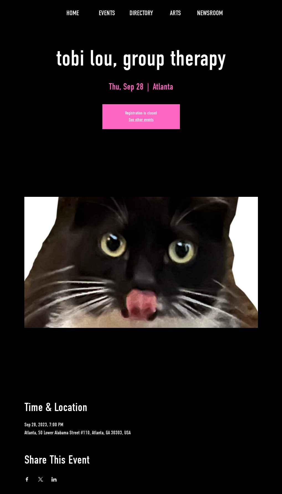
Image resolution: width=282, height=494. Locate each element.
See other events (141, 120)
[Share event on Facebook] (27, 479)
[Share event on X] (40, 479)
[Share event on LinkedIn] (54, 479)
